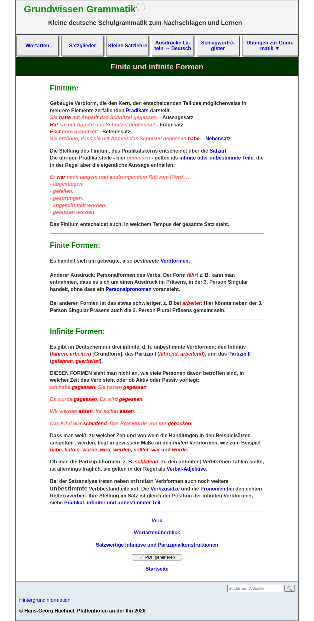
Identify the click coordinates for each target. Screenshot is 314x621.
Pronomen (212, 488)
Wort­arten (37, 45)
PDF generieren (157, 557)
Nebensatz (218, 138)
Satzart (217, 151)
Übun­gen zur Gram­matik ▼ (270, 45)
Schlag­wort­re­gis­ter (218, 45)
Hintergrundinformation (45, 600)
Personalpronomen (128, 289)
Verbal (174, 469)
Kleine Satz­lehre (127, 45)
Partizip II (239, 354)
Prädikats (137, 110)
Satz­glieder (82, 45)
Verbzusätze (165, 488)
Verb (157, 520)
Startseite (157, 569)
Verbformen (175, 261)
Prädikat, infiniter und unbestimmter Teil (112, 502)
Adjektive (195, 469)
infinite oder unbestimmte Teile (216, 157)
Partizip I (145, 354)
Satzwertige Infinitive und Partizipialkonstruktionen (157, 545)
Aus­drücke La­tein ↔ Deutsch (172, 45)
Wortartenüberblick (157, 532)
